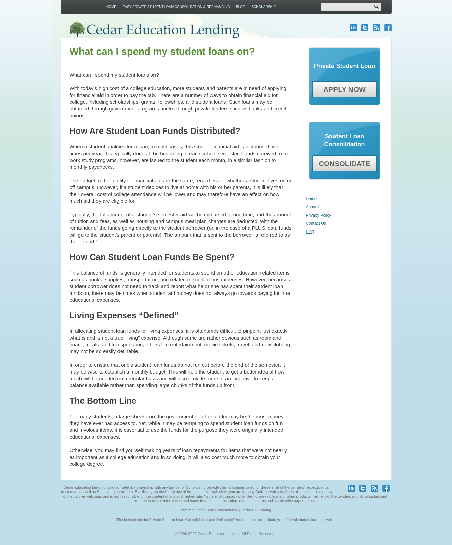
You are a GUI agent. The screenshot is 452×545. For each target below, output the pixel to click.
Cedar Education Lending (154, 30)
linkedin (353, 27)
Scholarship (263, 7)
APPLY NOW (344, 89)
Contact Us (316, 223)
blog (376, 27)
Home (111, 7)
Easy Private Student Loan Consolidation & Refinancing (176, 7)
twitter (364, 27)
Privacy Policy (318, 215)
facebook (388, 27)
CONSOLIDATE (344, 163)
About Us (314, 207)
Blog (241, 7)
